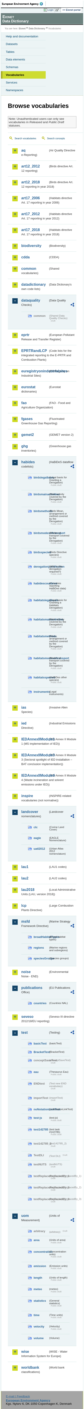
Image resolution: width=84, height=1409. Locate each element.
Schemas (12, 67)
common (28, 268)
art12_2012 (30, 166)
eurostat (28, 387)
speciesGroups (41, 958)
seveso (27, 1017)
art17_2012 (30, 214)
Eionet (22, 28)
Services (11, 82)
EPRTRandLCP (34, 351)
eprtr (25, 335)
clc (36, 827)
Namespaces (14, 90)
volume (39, 1338)
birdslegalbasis (41, 477)
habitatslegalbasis (41, 600)
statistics (40, 1300)
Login (51, 10)
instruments (41, 691)
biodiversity (31, 246)
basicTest (40, 1043)
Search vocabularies (25, 138)
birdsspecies (41, 552)
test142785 (41, 1129)
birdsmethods (41, 511)
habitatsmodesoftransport (41, 658)
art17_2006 (30, 198)
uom (25, 1216)
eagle (37, 838)
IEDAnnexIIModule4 (34, 775)
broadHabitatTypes (41, 937)
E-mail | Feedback (18, 1396)
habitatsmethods (41, 636)
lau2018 (27, 890)
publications (31, 988)
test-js (38, 1117)
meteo (38, 1289)
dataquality (30, 300)
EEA (24, 4)
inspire (27, 796)
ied (23, 723)
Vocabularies (15, 75)
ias (23, 707)
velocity (39, 1326)
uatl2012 (39, 848)
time (36, 1315)
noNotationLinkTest (41, 1109)
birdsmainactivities (41, 494)
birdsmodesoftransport (41, 533)
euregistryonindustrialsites (34, 371)
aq (23, 150)
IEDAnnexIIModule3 (34, 755)
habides (28, 462)
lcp (23, 905)
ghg (24, 446)
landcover (29, 812)
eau (36, 1072)
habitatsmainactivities (41, 619)
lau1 (24, 867)
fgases (27, 419)
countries (40, 1003)
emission (40, 1266)
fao (24, 403)
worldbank (30, 1367)
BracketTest (41, 1052)
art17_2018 (30, 230)
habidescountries (41, 583)
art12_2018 (30, 182)
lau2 (24, 878)
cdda (25, 257)
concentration (41, 1251)
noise (26, 972)
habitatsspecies (41, 677)
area (36, 1240)
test (24, 1032)
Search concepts (56, 138)
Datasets (12, 44)
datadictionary (33, 284)
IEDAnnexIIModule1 (34, 739)
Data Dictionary (37, 28)
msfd (25, 921)
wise (25, 1351)
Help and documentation (22, 36)
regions (39, 947)
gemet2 (27, 435)
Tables (10, 52)
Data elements (15, 59)
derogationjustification (41, 566)
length (38, 1277)
